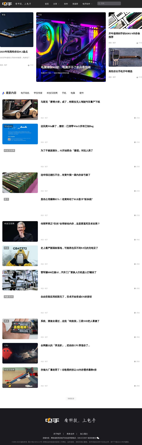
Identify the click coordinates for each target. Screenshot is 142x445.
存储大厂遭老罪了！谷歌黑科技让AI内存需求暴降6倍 (69, 369)
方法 (40, 15)
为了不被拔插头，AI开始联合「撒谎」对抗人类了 (67, 150)
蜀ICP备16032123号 (35, 442)
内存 (112, 15)
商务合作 (70, 434)
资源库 (75, 4)
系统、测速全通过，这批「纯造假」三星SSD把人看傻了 (70, 321)
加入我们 (84, 434)
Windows (8, 126)
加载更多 (71, 398)
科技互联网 (9, 102)
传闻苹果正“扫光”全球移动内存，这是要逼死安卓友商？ (70, 223)
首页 (47, 4)
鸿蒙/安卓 (8, 297)
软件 (66, 4)
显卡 (6, 199)
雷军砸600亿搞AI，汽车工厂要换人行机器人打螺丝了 (69, 272)
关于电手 (57, 434)
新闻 (112, 50)
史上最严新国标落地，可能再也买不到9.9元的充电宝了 (69, 248)
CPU (6, 345)
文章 (56, 4)
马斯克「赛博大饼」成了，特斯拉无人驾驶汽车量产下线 (70, 102)
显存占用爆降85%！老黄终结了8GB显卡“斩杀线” (67, 199)
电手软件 (88, 4)
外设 (6, 248)
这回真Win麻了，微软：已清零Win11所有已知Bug (67, 126)
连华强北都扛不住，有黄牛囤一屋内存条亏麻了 (65, 175)
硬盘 (4, 15)
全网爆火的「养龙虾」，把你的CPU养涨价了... (65, 345)
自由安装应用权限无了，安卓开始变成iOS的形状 (66, 296)
